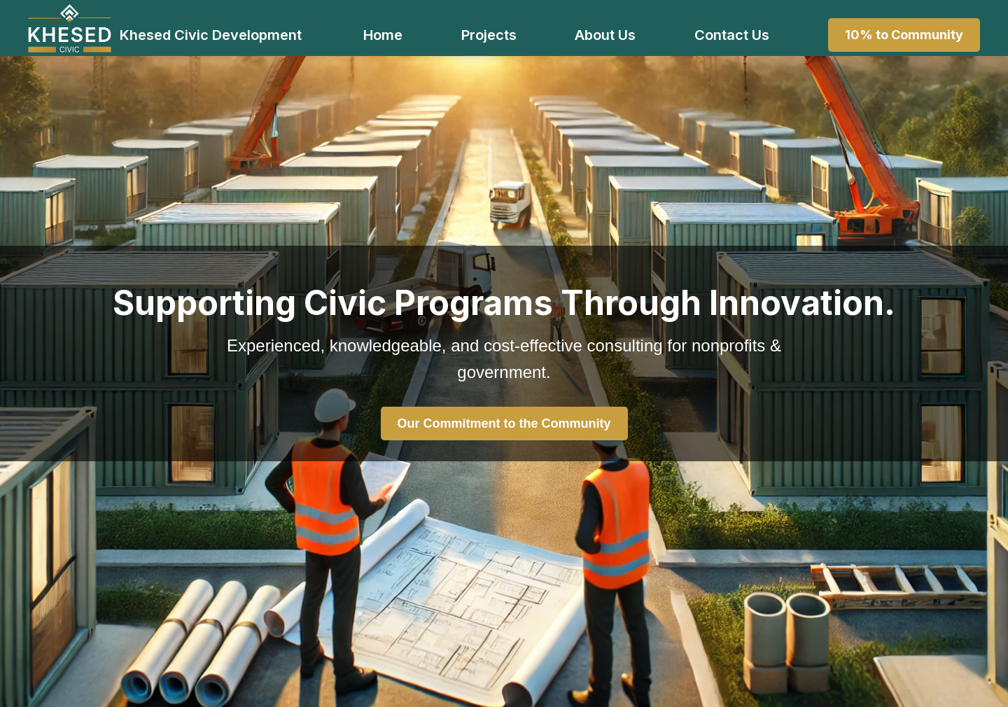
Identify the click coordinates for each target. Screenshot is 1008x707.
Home (382, 35)
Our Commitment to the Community (504, 423)
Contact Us (731, 35)
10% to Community (904, 34)
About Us (605, 35)
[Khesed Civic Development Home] (69, 28)
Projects (489, 35)
